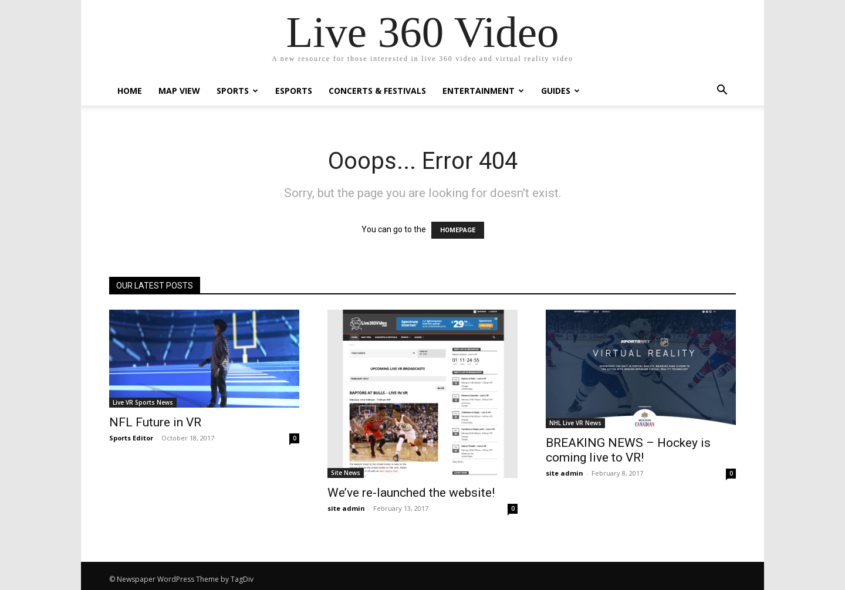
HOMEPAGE (457, 230)
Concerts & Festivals (377, 90)
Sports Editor (131, 437)
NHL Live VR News (575, 423)
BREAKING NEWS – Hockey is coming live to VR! (628, 450)
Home (129, 90)
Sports (237, 90)
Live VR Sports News (143, 402)
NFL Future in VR (155, 422)
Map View (179, 90)
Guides (560, 90)
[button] (722, 91)
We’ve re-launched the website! (411, 493)
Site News (345, 473)
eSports (293, 90)
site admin (346, 508)
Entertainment (483, 90)
